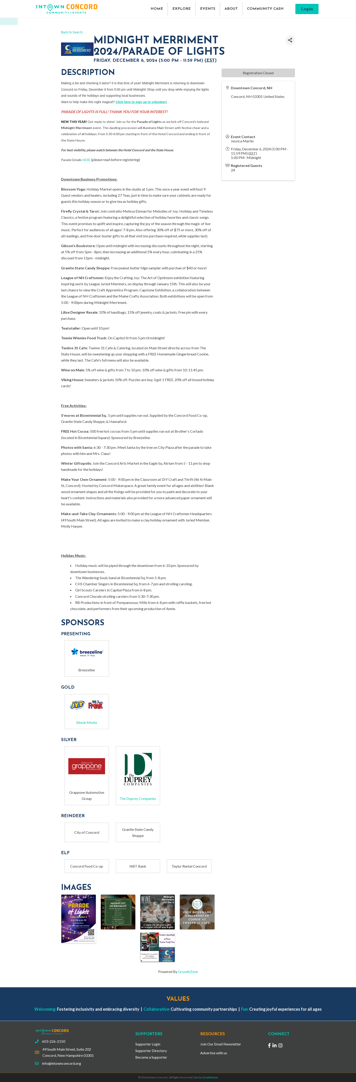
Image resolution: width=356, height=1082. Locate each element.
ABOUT (231, 9)
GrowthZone (188, 971)
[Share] (290, 40)
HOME (157, 9)
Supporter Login (147, 1044)
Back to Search (72, 32)
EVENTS (207, 9)
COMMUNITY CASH (265, 9)
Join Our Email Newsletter (220, 1044)
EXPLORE (181, 9)
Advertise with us (213, 1053)
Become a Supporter (151, 1057)
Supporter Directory (151, 1050)
